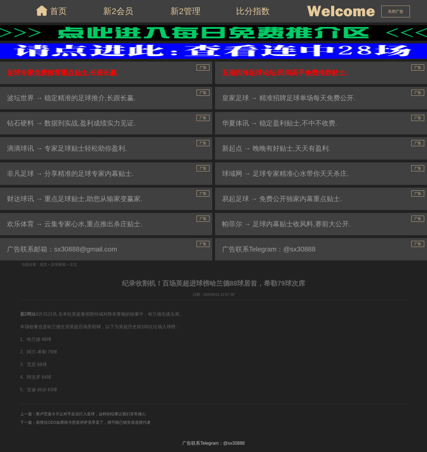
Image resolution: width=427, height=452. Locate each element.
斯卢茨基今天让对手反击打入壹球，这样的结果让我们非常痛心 (91, 414)
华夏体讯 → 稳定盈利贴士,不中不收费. (279, 123)
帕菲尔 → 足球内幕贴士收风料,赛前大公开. (286, 224)
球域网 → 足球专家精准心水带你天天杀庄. (285, 173)
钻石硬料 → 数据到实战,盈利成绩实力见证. (71, 123)
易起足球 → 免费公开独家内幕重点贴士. (282, 198)
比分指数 (253, 11)
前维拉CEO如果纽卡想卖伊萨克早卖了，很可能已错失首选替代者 (93, 422)
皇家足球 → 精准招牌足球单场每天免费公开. (289, 98)
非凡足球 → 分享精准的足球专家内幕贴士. (70, 173)
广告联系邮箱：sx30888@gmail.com (62, 249)
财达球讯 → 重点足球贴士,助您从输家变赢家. (74, 198)
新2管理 (185, 11)
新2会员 (118, 11)
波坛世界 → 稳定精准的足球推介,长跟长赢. (71, 98)
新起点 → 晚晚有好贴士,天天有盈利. (276, 148)
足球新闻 (58, 264)
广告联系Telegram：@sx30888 (269, 249)
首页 (51, 10)
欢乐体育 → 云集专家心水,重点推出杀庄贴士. (74, 224)
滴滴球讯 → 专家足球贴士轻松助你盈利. (67, 148)
